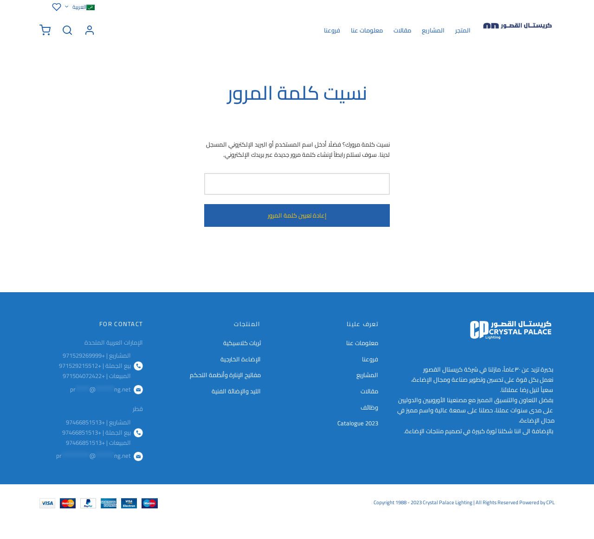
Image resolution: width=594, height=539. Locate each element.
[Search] (67, 30)
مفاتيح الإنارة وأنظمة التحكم (225, 374)
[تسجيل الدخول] (89, 30)
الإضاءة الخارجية (240, 359)
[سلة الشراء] (45, 30)
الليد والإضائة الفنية (236, 391)
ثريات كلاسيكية (242, 342)
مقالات (402, 30)
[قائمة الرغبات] (55, 7)
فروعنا (332, 30)
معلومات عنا (367, 30)
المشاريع (433, 30)
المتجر (463, 30)
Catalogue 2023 (357, 423)
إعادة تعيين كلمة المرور (297, 215)
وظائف (369, 407)
